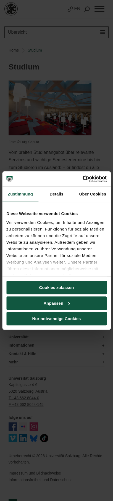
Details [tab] (57, 194)
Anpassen (56, 303)
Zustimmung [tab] (20, 194)
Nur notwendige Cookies (56, 318)
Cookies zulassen (56, 287)
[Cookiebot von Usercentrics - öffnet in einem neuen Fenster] (82, 179)
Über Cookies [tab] (92, 194)
